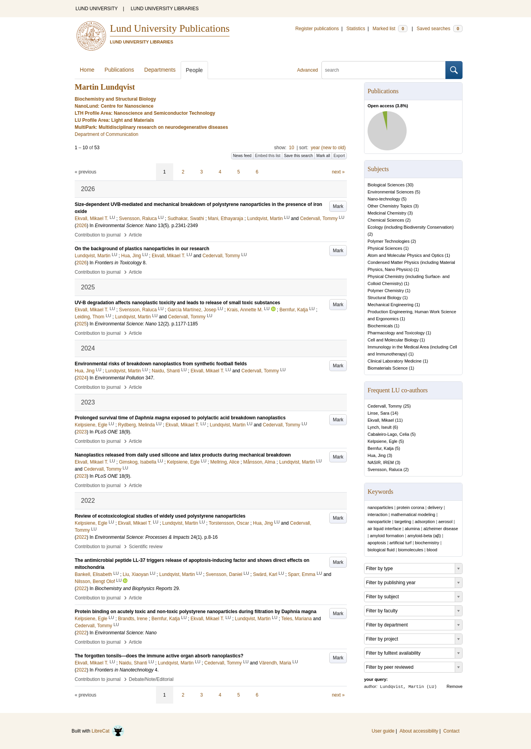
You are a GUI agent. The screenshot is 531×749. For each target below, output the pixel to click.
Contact (451, 731)
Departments (160, 70)
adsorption (425, 521)
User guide (383, 731)
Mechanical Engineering (390, 304)
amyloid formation (387, 535)
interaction (377, 514)
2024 (81, 378)
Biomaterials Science (388, 368)
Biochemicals (380, 325)
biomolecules (410, 549)
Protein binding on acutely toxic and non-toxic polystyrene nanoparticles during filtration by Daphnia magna (195, 611)
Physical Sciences (385, 248)
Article (135, 235)
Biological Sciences (386, 184)
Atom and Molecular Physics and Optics (405, 255)
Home (87, 70)
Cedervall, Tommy (385, 406)
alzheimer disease (440, 528)
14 (394, 413)
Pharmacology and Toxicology (396, 332)
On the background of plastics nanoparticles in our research (142, 248)
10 (291, 147)
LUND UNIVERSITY (96, 8)
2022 (81, 537)
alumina (412, 528)
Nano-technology (384, 199)
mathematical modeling (413, 514)
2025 (81, 324)
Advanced (307, 70)
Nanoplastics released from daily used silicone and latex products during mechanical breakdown (183, 455)
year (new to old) (328, 147)
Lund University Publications (170, 28)
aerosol (445, 521)
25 (407, 406)
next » (338, 172)
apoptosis (377, 542)
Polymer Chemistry (386, 290)
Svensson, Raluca (385, 469)
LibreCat (107, 731)
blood (432, 549)
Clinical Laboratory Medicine (395, 361)
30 (409, 184)
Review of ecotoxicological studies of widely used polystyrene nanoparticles (160, 516)
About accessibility (419, 731)
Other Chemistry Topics (390, 206)
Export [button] (339, 155)
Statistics (355, 28)
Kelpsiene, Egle (382, 441)
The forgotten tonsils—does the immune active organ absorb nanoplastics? (159, 656)
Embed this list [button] (267, 155)
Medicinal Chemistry (387, 213)
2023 (81, 432)
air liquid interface (384, 528)
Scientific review (146, 546)
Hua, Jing (377, 455)
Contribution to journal (97, 235)
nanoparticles (380, 507)
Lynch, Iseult (379, 427)
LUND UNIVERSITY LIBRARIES (165, 8)
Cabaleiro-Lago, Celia (388, 434)
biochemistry (427, 542)
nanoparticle (379, 521)
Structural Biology (384, 297)
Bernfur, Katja (381, 448)
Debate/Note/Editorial (151, 679)
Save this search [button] (298, 155)
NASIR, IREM (381, 462)
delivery (435, 507)
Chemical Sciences (386, 220)
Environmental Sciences (391, 192)
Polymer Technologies (388, 241)
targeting (403, 521)
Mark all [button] (323, 155)
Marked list (390, 28)
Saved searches (439, 28)
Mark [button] (338, 206)
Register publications (317, 28)
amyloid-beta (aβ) (424, 535)
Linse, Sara (378, 413)
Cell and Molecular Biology (393, 340)
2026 (81, 225)
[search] (383, 70)
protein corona (410, 507)
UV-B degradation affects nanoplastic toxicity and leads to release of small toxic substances (177, 302)
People (194, 70)
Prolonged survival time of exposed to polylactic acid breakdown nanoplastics (180, 418)
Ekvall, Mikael (381, 420)
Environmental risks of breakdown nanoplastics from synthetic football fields (161, 363)
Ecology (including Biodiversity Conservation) (411, 227)
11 (398, 420)
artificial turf (400, 542)
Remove (455, 686)
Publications (119, 70)
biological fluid (381, 549)
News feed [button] (242, 155)
